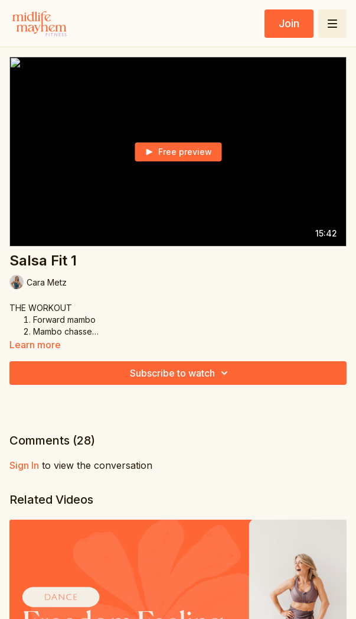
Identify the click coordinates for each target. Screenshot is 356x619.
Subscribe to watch (180, 373)
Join (289, 23)
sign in (24, 465)
